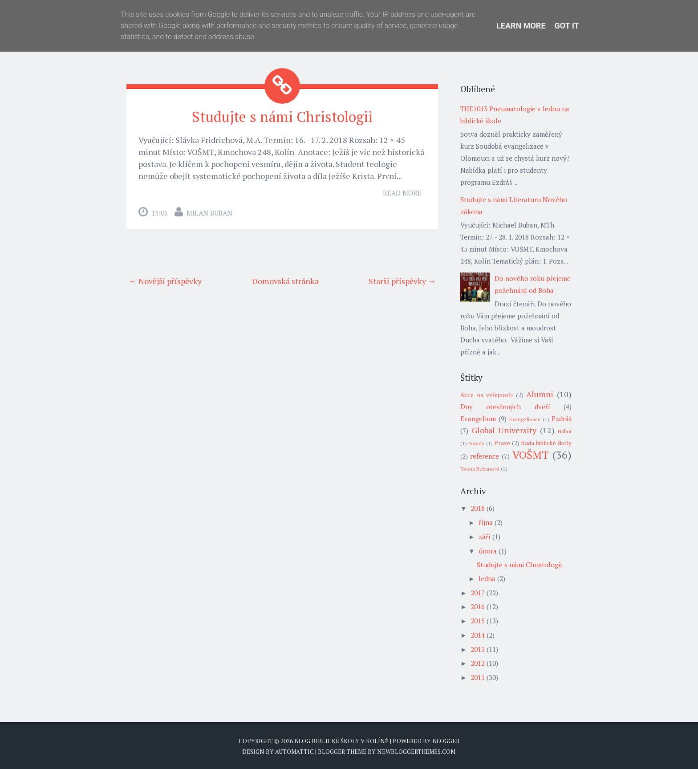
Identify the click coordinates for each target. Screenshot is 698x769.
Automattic (294, 752)
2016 (478, 606)
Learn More (521, 25)
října (486, 522)
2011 (478, 677)
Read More (402, 192)
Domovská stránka (285, 281)
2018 (478, 508)
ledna (487, 578)
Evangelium (478, 418)
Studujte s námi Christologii (282, 116)
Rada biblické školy (546, 443)
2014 (478, 635)
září (485, 536)
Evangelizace (525, 419)
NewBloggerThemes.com (416, 752)
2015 (478, 620)
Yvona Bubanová (479, 468)
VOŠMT (530, 455)
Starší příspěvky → (402, 281)
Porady (476, 443)
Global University (504, 430)
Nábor (565, 431)
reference (484, 456)
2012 (478, 663)
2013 (478, 649)
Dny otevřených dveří (505, 406)
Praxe (502, 443)
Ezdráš (562, 418)
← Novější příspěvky (165, 281)
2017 (478, 592)
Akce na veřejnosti (486, 395)
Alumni (539, 394)
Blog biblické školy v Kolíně (341, 741)
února (488, 550)
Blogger (445, 741)
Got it (567, 25)
